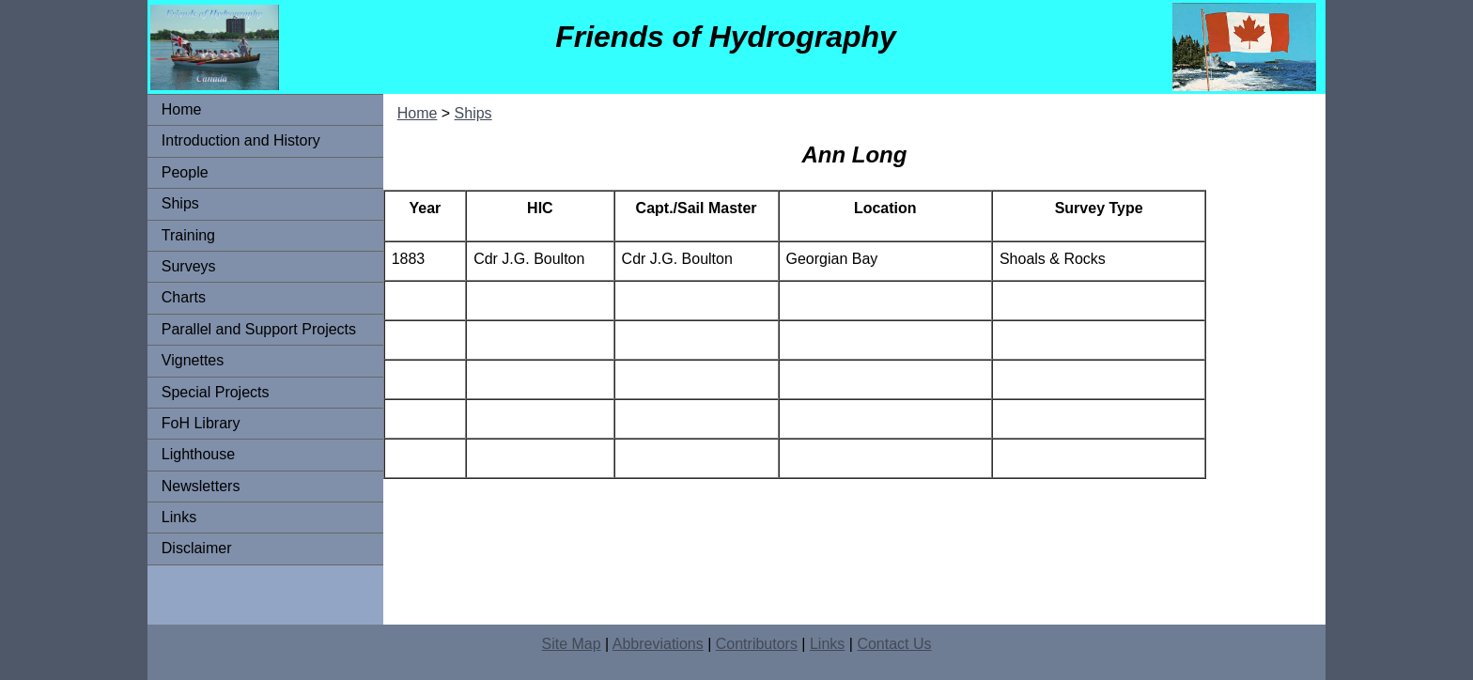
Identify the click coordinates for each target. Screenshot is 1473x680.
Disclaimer (197, 548)
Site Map (570, 644)
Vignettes (193, 360)
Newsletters (201, 486)
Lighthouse (198, 454)
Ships (180, 203)
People (185, 172)
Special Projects (216, 392)
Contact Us (894, 644)
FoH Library (201, 423)
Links (179, 517)
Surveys (189, 266)
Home (182, 109)
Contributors (757, 644)
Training (188, 235)
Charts (184, 297)
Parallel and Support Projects (259, 329)
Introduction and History (241, 140)
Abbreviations (658, 644)
